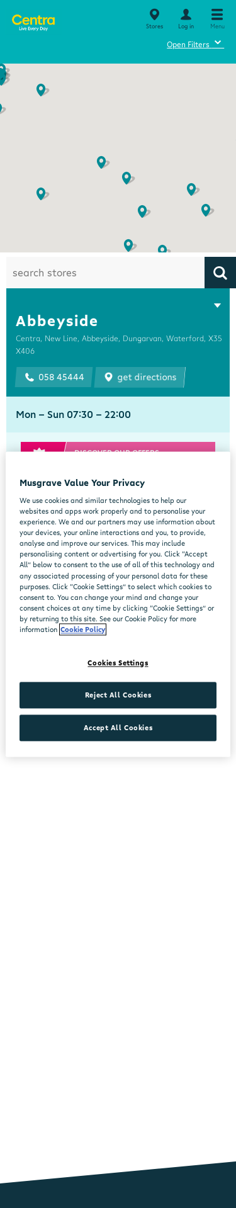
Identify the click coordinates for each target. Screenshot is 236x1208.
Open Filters (195, 42)
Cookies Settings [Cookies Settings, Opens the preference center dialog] (117, 662)
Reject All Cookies (118, 694)
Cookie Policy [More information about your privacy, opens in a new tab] (82, 629)
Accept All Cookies (118, 727)
